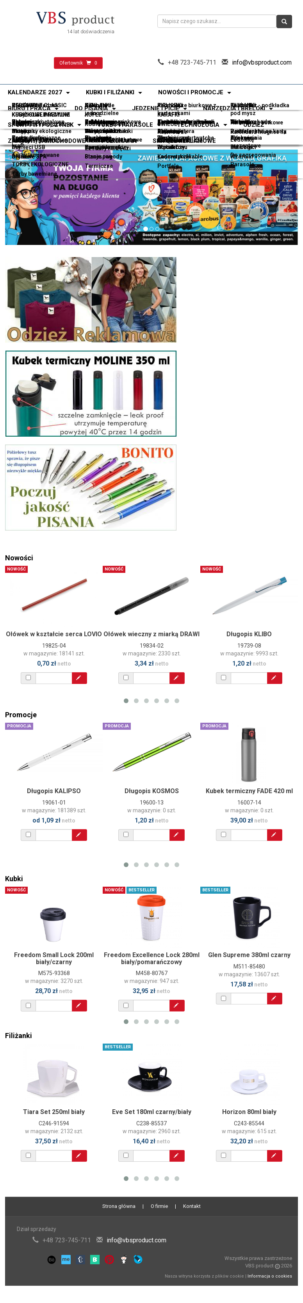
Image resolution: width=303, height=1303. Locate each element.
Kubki (14, 879)
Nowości (19, 558)
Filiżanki (18, 1035)
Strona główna (118, 1206)
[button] (27, 197)
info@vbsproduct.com (262, 62)
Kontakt (192, 1206)
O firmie (159, 1206)
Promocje (21, 715)
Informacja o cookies (270, 1276)
